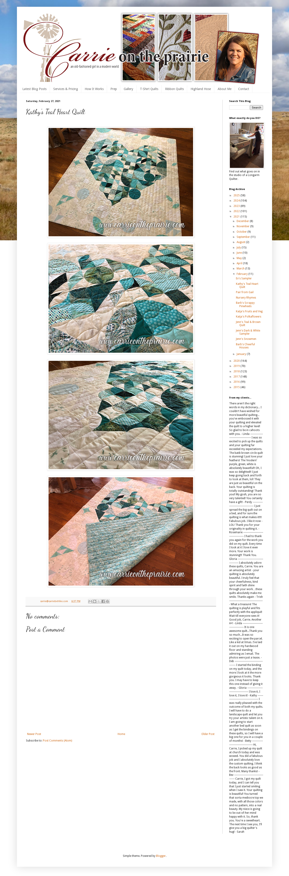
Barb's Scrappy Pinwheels (245, 304)
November (243, 226)
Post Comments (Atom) (57, 740)
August (241, 242)
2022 (236, 211)
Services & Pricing (65, 89)
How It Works (94, 89)
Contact (243, 89)
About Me (224, 89)
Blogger (161, 855)
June (239, 252)
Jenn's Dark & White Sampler (248, 332)
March (241, 268)
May (239, 258)
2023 (236, 206)
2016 (236, 381)
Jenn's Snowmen (246, 339)
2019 (236, 366)
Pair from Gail (245, 292)
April (240, 263)
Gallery (128, 89)
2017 (236, 376)
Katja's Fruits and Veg (249, 311)
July (239, 247)
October (242, 231)
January (242, 354)
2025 (236, 195)
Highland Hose (201, 89)
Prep (113, 89)
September (244, 237)
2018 (236, 371)
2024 (236, 200)
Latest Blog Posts (34, 89)
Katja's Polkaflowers (248, 316)
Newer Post (34, 734)
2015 (236, 387)
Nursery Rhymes (246, 297)
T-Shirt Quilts (149, 89)
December (243, 221)
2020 (236, 360)
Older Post (207, 734)
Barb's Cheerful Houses (245, 346)
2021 (236, 216)
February (242, 274)
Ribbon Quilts (174, 89)
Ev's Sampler (244, 278)
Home (121, 734)
